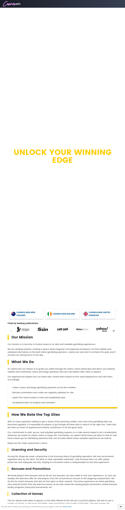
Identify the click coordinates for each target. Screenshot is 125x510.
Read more (67, 507)
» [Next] (114, 330)
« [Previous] (11, 330)
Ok (121, 507)
